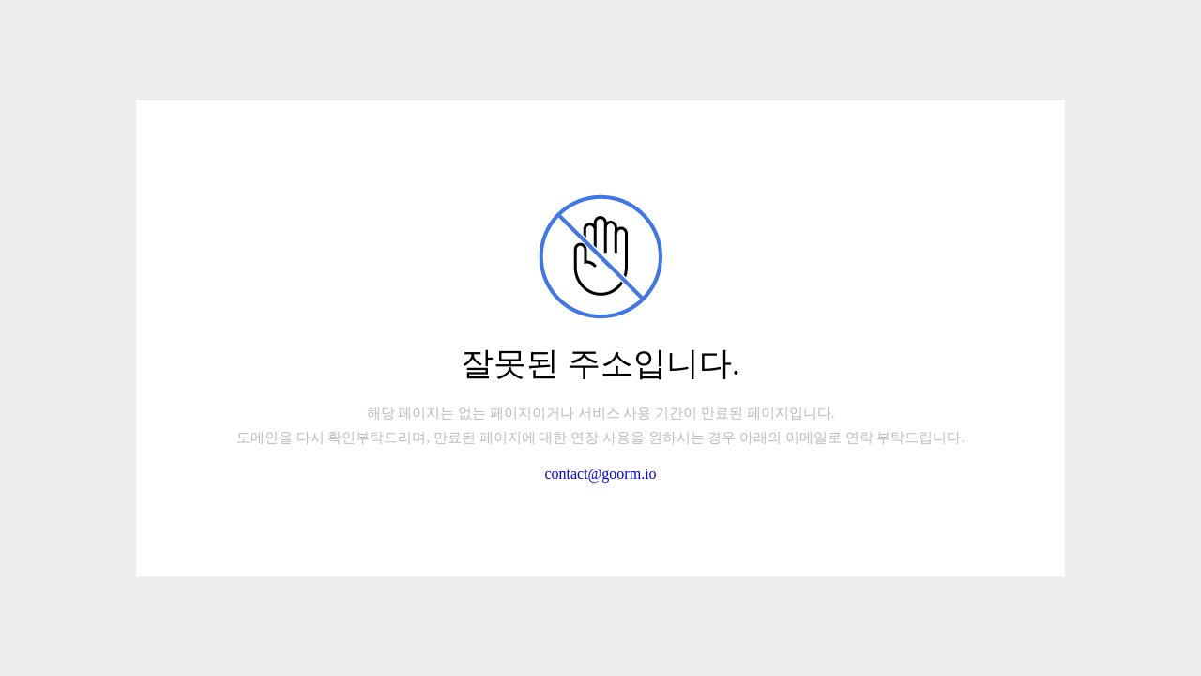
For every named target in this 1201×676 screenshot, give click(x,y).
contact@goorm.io (600, 474)
